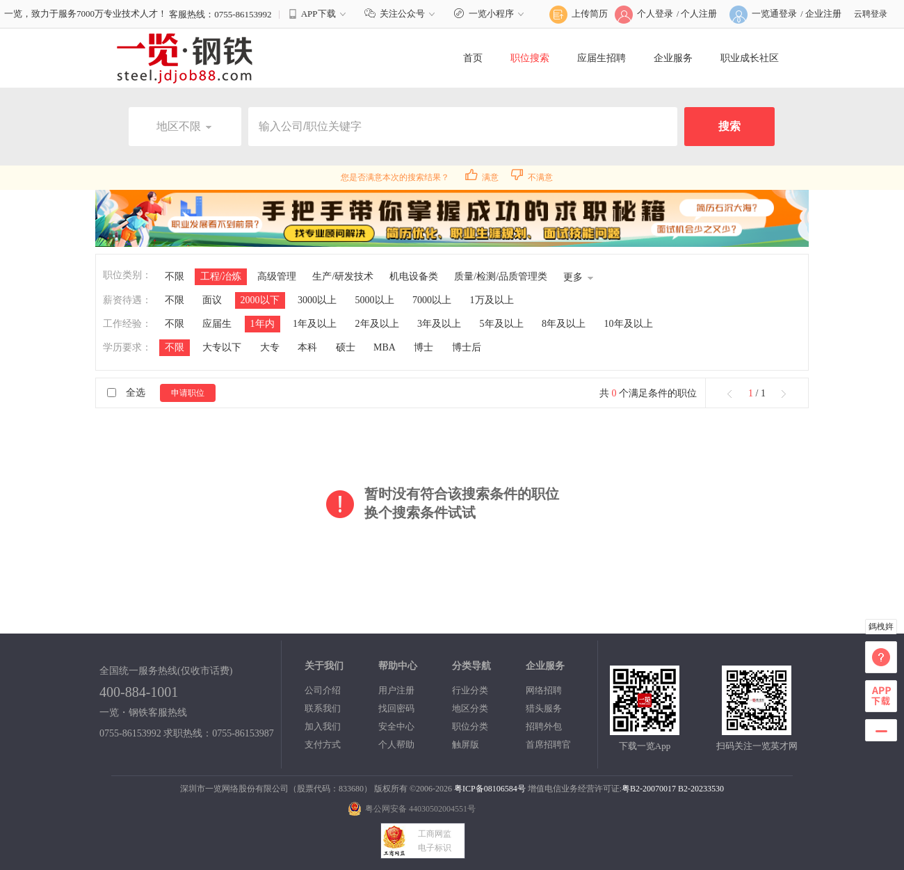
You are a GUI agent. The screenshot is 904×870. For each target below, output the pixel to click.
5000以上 (374, 300)
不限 (174, 276)
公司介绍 (323, 690)
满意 (482, 177)
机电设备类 (413, 276)
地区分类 (470, 708)
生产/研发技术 (342, 276)
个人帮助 (396, 744)
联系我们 (323, 708)
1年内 (262, 324)
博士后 (466, 347)
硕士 (345, 347)
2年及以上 (377, 324)
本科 (307, 347)
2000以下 (260, 300)
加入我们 (323, 726)
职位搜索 (529, 58)
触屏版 (465, 744)
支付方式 (323, 744)
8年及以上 (564, 324)
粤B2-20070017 (649, 789)
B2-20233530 (701, 789)
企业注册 (823, 13)
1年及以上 (315, 324)
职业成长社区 (749, 58)
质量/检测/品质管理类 (500, 276)
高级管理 (276, 276)
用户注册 (396, 690)
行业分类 (470, 690)
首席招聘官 (548, 744)
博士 (423, 347)
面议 (212, 300)
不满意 (532, 177)
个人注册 (699, 13)
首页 (473, 58)
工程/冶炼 (221, 276)
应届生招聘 (601, 58)
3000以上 (317, 300)
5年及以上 (502, 324)
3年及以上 (439, 324)
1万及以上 (492, 300)
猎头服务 (544, 708)
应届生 (217, 324)
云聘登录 (870, 14)
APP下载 (318, 13)
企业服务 (673, 58)
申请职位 (187, 393)
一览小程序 (490, 13)
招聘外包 (544, 726)
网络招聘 (544, 690)
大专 (270, 347)
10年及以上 (628, 324)
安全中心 (396, 726)
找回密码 (396, 708)
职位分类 (470, 726)
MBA (384, 347)
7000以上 (431, 300)
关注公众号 (401, 13)
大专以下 (221, 347)
